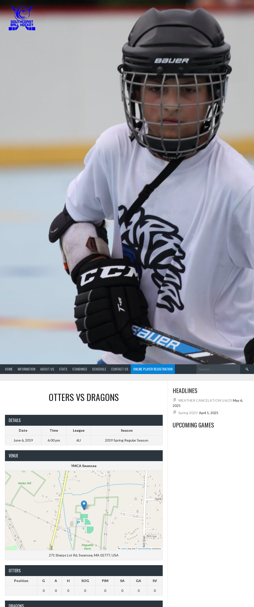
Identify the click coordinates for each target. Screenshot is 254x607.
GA (138, 581)
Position (21, 581)
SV (155, 581)
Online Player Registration (152, 368)
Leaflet (122, 549)
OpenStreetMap (144, 549)
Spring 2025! (188, 413)
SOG (85, 581)
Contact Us (119, 368)
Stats (63, 368)
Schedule (99, 368)
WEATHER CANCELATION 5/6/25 (205, 400)
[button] (84, 505)
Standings (79, 368)
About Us (47, 368)
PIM (105, 581)
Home (9, 368)
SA (122, 581)
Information (26, 368)
